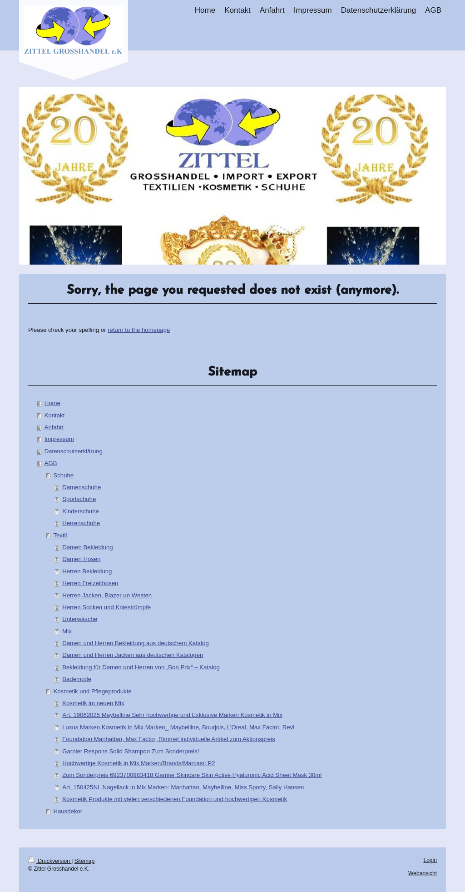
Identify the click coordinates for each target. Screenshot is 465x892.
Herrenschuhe (81, 523)
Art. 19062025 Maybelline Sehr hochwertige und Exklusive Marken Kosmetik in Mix (172, 715)
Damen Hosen (81, 559)
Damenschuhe (81, 487)
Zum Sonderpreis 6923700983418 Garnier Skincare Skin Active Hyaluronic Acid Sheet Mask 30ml (192, 775)
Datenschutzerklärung (74, 451)
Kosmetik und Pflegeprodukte (92, 691)
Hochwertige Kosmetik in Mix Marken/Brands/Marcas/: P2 (138, 763)
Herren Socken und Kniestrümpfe (106, 607)
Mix (67, 631)
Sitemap (84, 861)
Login (430, 860)
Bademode (76, 679)
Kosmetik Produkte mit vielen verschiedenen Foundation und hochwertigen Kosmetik (174, 799)
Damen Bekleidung (87, 547)
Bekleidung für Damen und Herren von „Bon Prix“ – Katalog (141, 667)
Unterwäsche (79, 619)
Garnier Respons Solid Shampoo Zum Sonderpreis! (130, 751)
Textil (60, 535)
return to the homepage (139, 329)
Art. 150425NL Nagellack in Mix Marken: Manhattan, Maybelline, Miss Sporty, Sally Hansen (183, 787)
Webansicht (422, 873)
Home (52, 403)
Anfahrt (54, 427)
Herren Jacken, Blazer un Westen (107, 595)
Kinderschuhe (80, 511)
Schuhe (63, 475)
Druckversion (49, 861)
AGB (51, 463)
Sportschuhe (79, 499)
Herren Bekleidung (87, 571)
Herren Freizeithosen (90, 583)
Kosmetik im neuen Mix (93, 703)
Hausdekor (67, 811)
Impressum (59, 439)
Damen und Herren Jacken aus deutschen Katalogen (132, 654)
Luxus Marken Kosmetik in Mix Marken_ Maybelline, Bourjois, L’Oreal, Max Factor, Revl (178, 727)
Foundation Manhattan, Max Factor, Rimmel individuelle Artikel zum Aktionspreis (168, 739)
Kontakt (55, 415)
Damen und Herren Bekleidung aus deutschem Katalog (135, 643)
